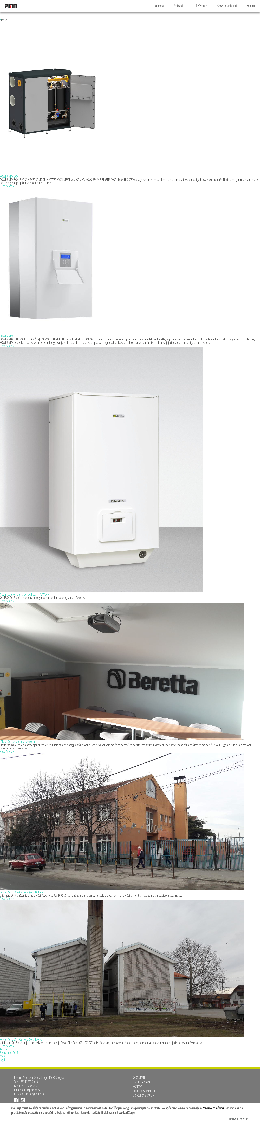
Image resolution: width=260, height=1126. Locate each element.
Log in (3, 1059)
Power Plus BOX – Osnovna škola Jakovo (21, 1039)
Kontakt (251, 6)
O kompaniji (140, 1077)
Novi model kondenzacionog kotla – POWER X (24, 594)
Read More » (7, 186)
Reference (201, 6)
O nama (159, 6)
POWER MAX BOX (9, 176)
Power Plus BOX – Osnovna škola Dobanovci (23, 892)
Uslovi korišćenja (143, 1095)
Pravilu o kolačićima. (213, 1108)
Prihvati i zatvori (238, 1119)
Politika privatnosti (144, 1091)
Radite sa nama (141, 1082)
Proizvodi (180, 6)
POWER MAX (6, 336)
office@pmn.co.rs (30, 1090)
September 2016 (9, 1052)
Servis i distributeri (227, 6)
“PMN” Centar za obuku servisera (17, 741)
